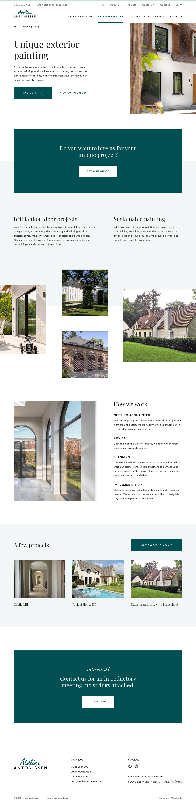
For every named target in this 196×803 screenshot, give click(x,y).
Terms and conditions (57, 798)
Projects (131, 5)
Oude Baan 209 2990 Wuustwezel (81, 769)
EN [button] (179, 5)
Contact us (98, 702)
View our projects (73, 93)
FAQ (102, 5)
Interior (176, 16)
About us (115, 5)
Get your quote (98, 171)
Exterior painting (111, 16)
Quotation (148, 5)
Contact (165, 5)
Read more (36, 92)
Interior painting (79, 16)
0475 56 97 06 (22, 5)
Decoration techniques (147, 16)
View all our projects (157, 545)
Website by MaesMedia (170, 798)
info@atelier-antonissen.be (52, 5)
